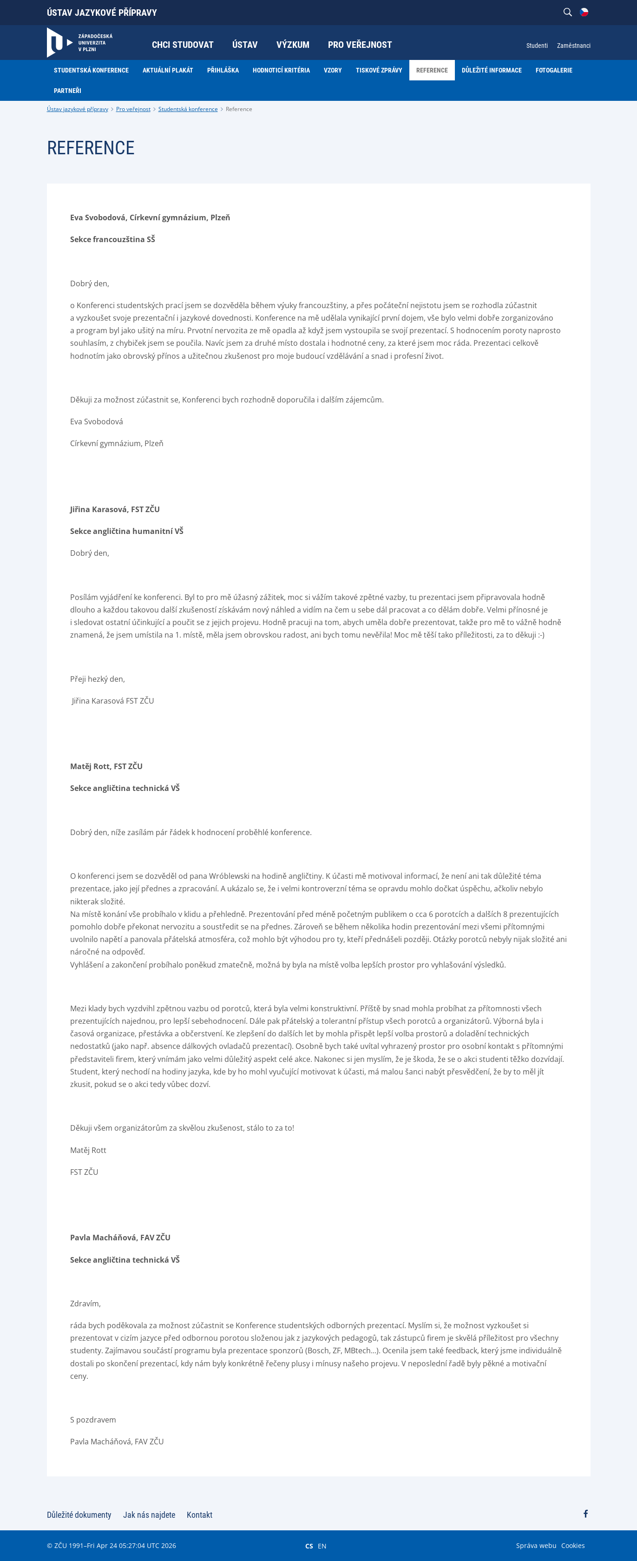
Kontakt (199, 1515)
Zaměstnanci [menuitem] (574, 45)
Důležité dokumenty (79, 1515)
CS (309, 1545)
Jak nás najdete (149, 1515)
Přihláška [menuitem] (223, 70)
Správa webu (536, 1545)
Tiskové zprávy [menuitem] (379, 70)
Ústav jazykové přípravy (102, 12)
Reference (239, 109)
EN (322, 1545)
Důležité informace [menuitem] (492, 70)
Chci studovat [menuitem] (183, 44)
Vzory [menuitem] (333, 70)
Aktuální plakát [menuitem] (168, 70)
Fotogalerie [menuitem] (554, 70)
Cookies (573, 1545)
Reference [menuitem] (432, 70)
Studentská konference (188, 109)
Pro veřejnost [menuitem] (360, 44)
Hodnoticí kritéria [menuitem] (281, 70)
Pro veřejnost (133, 109)
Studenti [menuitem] (537, 45)
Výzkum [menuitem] (292, 44)
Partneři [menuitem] (67, 90)
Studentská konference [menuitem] (91, 70)
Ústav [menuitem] (245, 44)
